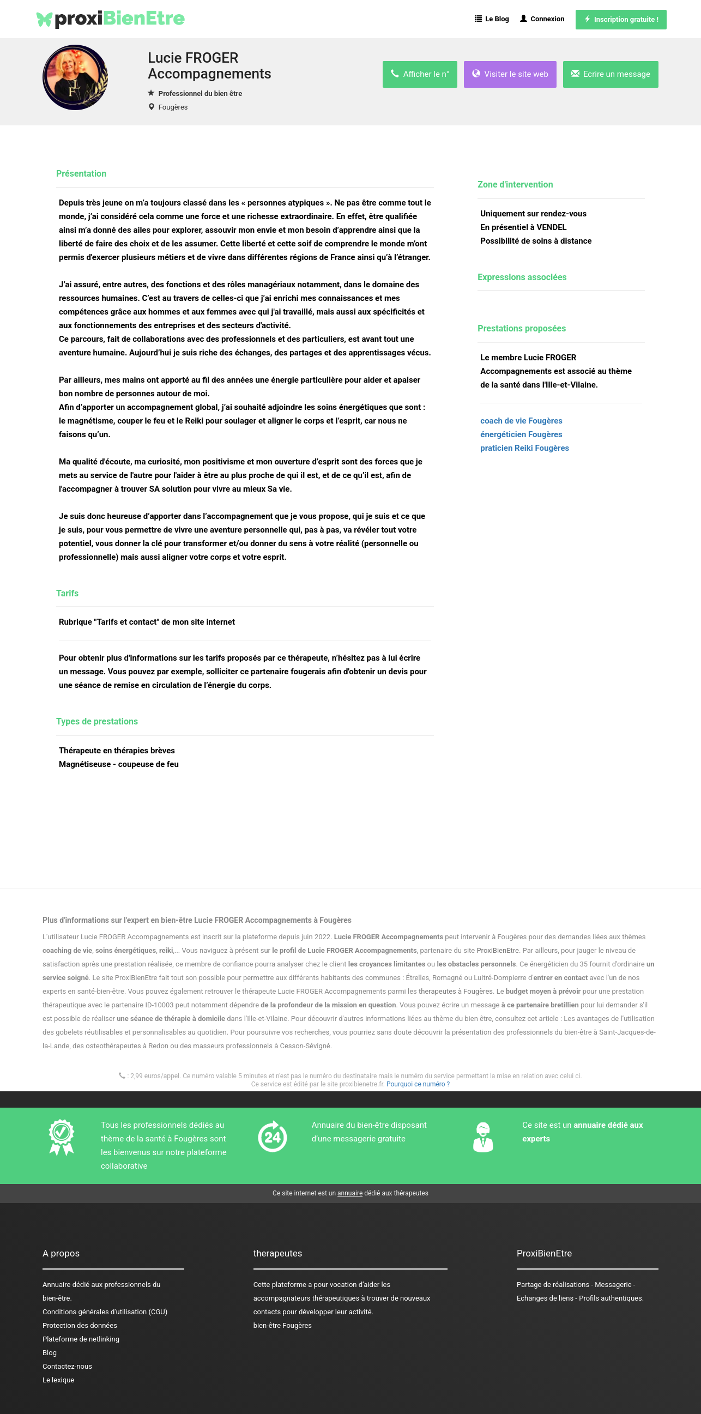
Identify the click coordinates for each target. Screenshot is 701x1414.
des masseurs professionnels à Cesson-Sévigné (255, 1046)
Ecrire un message (610, 74)
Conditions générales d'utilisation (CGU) (105, 1312)
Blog (50, 1353)
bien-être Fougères (282, 1325)
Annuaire (56, 1284)
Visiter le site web (510, 74)
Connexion (542, 19)
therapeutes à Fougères (456, 991)
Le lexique (58, 1380)
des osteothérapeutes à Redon (120, 1046)
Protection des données (80, 1325)
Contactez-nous (67, 1366)
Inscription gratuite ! (621, 19)
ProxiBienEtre (497, 950)
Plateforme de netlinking (81, 1339)
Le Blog (492, 19)
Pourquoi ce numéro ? (418, 1084)
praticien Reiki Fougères (524, 448)
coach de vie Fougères (521, 421)
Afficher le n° (420, 74)
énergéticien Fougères (521, 434)
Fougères (173, 107)
